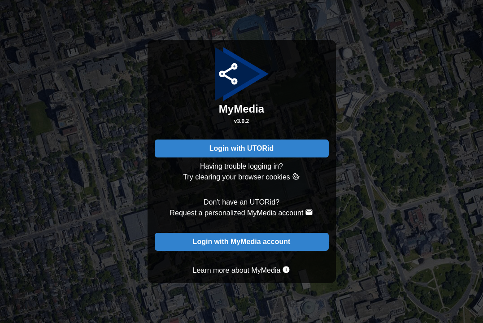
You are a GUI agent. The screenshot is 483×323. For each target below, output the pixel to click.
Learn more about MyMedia (242, 270)
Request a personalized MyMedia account (241, 212)
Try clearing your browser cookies (241, 176)
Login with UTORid (241, 148)
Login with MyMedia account (242, 241)
